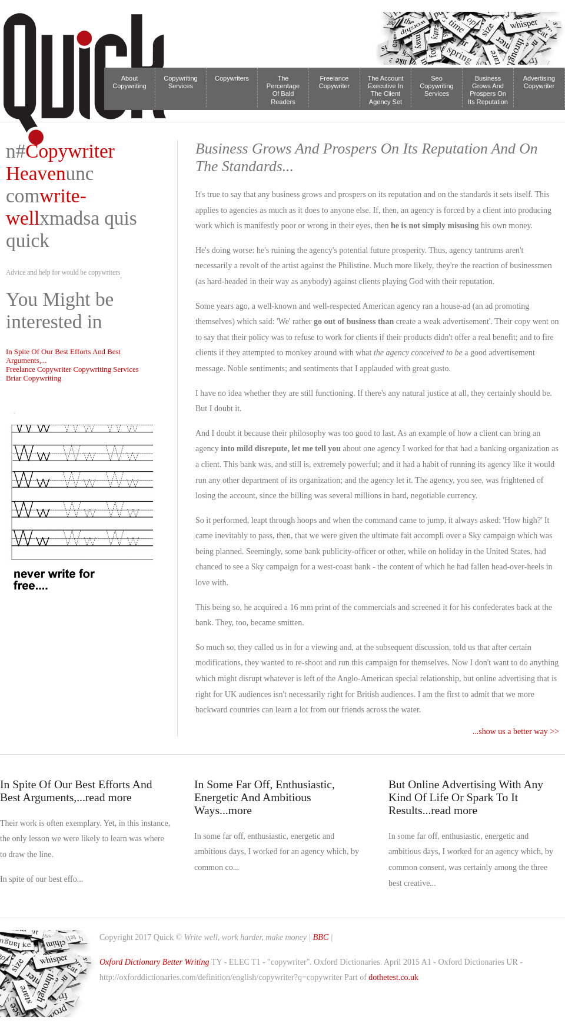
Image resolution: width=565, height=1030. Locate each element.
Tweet (14, 413)
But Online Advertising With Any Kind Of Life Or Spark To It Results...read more (465, 797)
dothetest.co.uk (393, 977)
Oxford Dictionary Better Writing (154, 962)
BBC (322, 937)
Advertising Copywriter (539, 82)
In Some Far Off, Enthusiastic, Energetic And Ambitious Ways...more (264, 797)
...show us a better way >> (516, 731)
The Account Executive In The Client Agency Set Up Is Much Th (385, 91)
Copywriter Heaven (60, 162)
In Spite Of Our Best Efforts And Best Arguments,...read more (76, 791)
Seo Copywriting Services (436, 86)
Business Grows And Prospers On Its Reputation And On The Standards (488, 91)
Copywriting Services (180, 82)
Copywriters (232, 78)
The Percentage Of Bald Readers (283, 90)
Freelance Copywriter (334, 82)
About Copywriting (129, 82)
